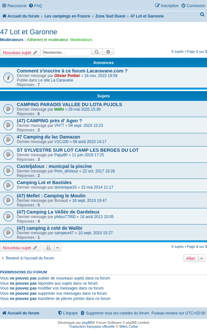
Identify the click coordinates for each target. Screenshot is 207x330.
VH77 (59, 125)
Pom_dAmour (66, 171)
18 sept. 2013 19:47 (89, 200)
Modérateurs (81, 40)
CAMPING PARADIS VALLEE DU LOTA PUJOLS (69, 104)
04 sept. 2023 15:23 (85, 125)
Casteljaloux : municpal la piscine (54, 166)
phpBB (87, 322)
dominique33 (65, 187)
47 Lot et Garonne (28, 32)
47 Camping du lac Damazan (48, 136)
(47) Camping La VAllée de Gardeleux (58, 211)
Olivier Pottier (67, 75)
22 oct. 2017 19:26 (99, 171)
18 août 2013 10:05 (97, 216)
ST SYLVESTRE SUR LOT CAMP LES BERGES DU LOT (78, 150)
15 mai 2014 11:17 (97, 187)
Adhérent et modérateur (47, 40)
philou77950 (65, 216)
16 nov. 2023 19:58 (101, 75)
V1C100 (61, 141)
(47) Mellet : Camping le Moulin (51, 195)
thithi (59, 109)
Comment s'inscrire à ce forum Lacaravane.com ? (72, 70)
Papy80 (60, 155)
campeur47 (64, 233)
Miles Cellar (128, 326)
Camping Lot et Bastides (44, 182)
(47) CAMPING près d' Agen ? (49, 120)
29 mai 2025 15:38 (84, 109)
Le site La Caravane (55, 80)
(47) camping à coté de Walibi (49, 228)
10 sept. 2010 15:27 (95, 233)
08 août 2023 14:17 (89, 141)
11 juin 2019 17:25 (88, 155)
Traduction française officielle (92, 326)
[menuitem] (35, 6)
